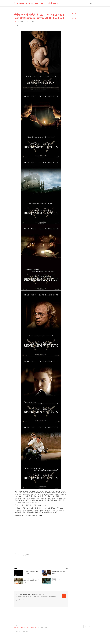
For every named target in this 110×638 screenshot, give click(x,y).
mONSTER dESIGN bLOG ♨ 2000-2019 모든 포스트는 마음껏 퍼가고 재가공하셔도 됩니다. (36, 596)
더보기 (66, 568)
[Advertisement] (41, 536)
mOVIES (15, 21)
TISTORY (16, 625)
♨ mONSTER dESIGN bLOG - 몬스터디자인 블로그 (36, 3)
